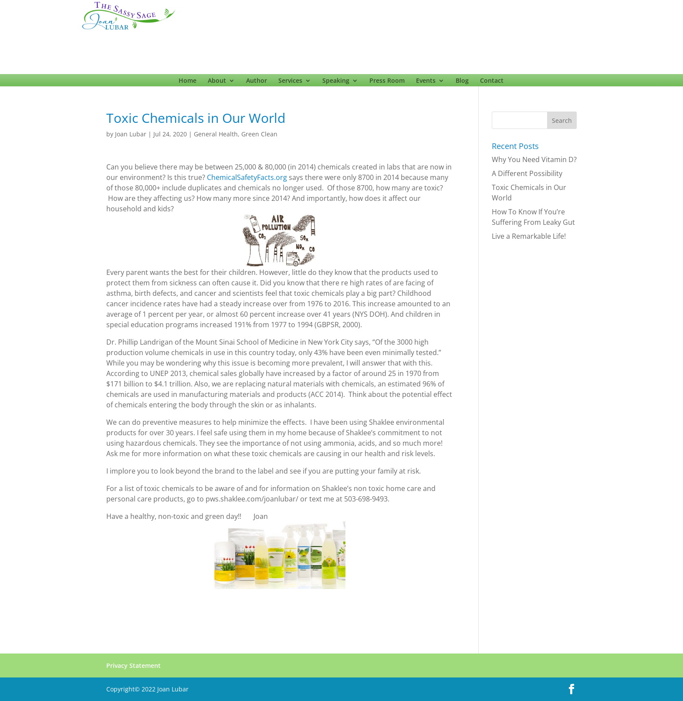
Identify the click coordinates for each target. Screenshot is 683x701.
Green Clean (259, 134)
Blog (462, 83)
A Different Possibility (527, 173)
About (217, 83)
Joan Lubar (130, 134)
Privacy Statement (133, 665)
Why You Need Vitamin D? (534, 159)
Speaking (335, 83)
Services (290, 83)
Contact (492, 83)
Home (187, 83)
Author (256, 83)
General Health (216, 134)
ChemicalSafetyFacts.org (247, 177)
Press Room (387, 83)
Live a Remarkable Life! (529, 236)
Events (426, 83)
